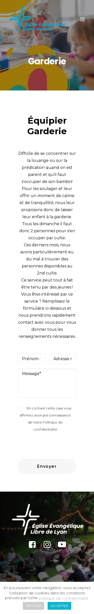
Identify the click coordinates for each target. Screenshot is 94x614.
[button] (82, 19)
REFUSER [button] (33, 606)
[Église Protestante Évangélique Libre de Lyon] (37, 19)
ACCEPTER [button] (59, 606)
